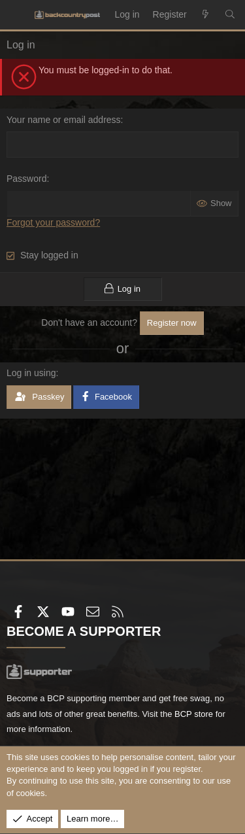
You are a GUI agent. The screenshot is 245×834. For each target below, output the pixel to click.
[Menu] (17, 15)
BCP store (193, 714)
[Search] (230, 15)
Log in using (31, 373)
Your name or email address (64, 119)
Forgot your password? (53, 222)
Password (26, 178)
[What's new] (205, 15)
